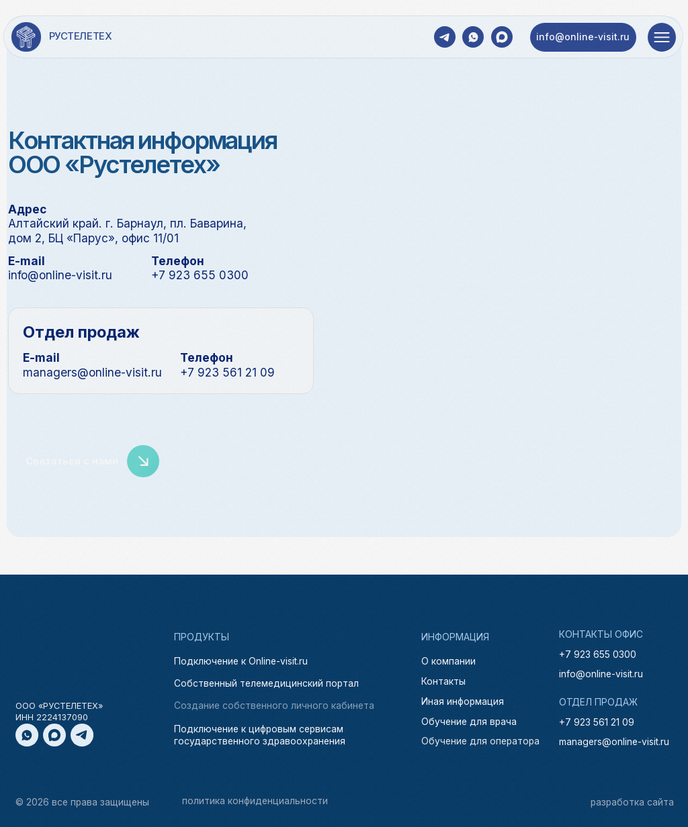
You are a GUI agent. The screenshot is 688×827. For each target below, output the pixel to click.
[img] (26, 37)
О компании (448, 662)
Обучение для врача (469, 722)
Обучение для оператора (480, 741)
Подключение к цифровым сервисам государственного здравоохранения (259, 735)
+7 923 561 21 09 (596, 722)
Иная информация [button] (462, 702)
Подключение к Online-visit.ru (241, 662)
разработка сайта (632, 802)
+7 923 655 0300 (597, 654)
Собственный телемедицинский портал (266, 684)
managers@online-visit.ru (614, 741)
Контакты (443, 682)
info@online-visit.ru (601, 674)
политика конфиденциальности (255, 800)
